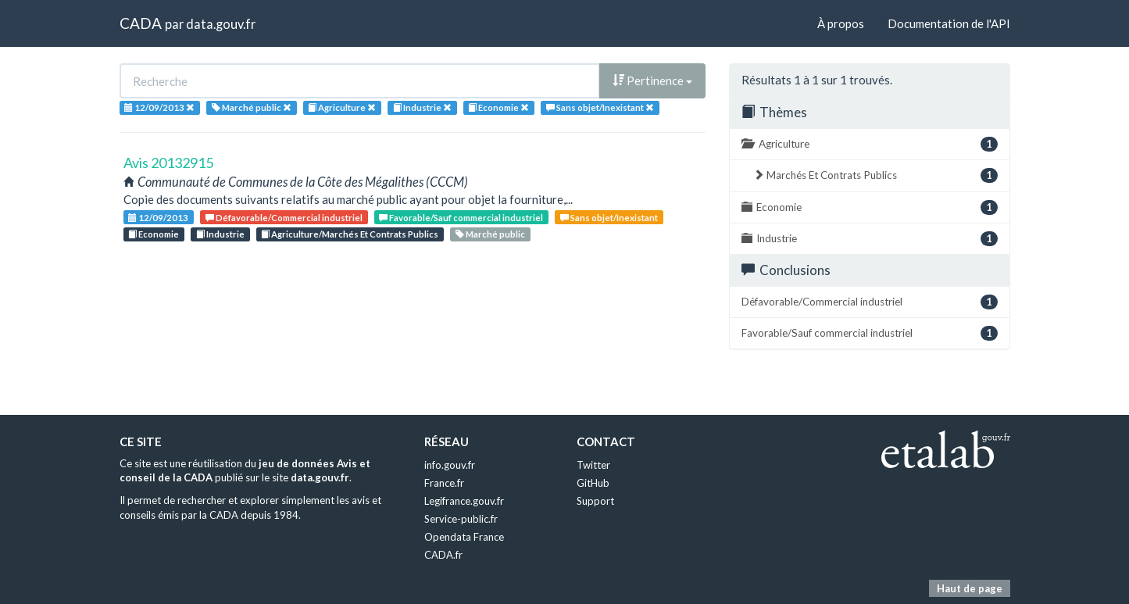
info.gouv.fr (449, 465)
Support (595, 501)
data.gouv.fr (220, 23)
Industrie (220, 234)
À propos (840, 23)
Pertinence (652, 80)
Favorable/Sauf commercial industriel (461, 218)
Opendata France (464, 537)
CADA (141, 23)
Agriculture (869, 144)
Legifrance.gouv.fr (464, 501)
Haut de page (969, 588)
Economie (153, 234)
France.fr (444, 483)
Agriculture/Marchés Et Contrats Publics (349, 234)
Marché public (490, 234)
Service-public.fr (461, 519)
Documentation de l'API (949, 23)
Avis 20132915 (168, 162)
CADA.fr (443, 555)
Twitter (593, 465)
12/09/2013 (158, 218)
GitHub (593, 483)
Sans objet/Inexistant (609, 218)
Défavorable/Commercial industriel (284, 218)
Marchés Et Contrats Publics (875, 175)
